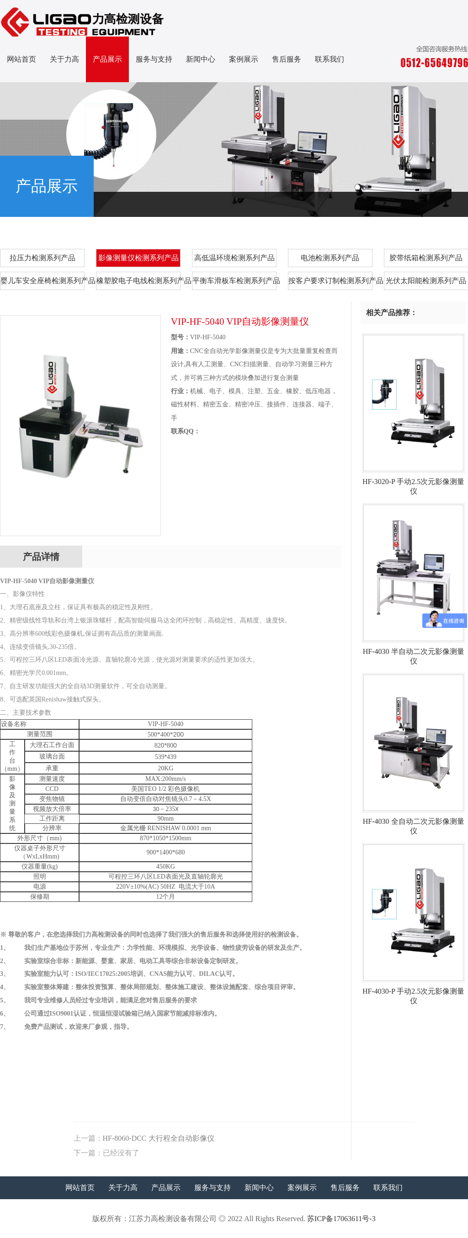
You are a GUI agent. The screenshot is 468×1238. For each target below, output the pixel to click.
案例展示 (243, 59)
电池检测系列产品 (330, 258)
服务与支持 (154, 59)
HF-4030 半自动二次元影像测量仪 (413, 653)
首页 (339, 203)
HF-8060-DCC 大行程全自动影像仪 (351, 1138)
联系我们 (329, 59)
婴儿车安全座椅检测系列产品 (42, 280)
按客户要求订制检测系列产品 (330, 280)
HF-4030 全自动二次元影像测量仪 (413, 823)
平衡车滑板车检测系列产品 (234, 280)
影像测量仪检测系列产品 (428, 203)
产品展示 (107, 59)
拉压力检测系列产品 (42, 258)
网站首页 (21, 59)
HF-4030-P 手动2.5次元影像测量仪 (413, 992)
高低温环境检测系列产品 (234, 258)
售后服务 (286, 59)
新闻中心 (200, 59)
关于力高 (64, 59)
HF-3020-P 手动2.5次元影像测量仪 (413, 483)
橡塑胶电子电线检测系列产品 (138, 280)
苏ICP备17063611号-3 (341, 1218)
